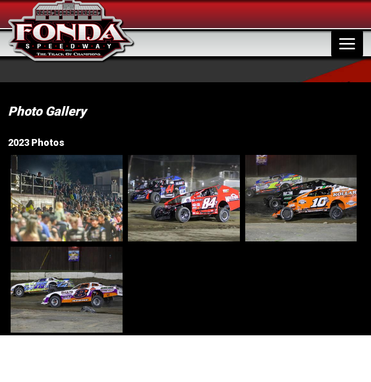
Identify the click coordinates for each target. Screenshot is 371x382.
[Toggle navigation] (347, 43)
